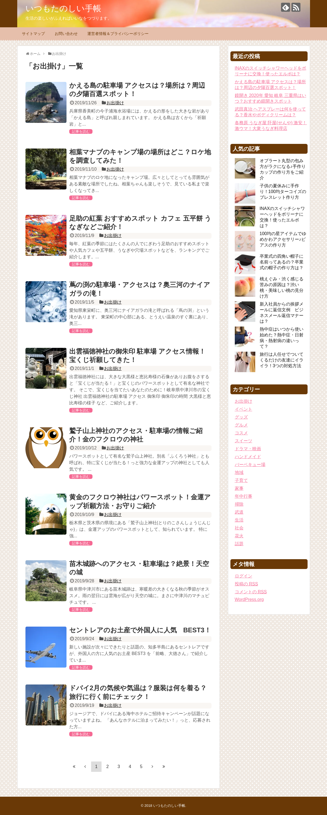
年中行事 (243, 496)
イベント (243, 409)
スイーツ (243, 440)
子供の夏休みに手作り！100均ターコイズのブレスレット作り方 (283, 191)
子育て (241, 480)
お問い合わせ (66, 33)
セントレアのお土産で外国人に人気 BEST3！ (140, 630)
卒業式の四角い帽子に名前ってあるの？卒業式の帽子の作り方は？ (281, 262)
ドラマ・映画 (248, 448)
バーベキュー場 (250, 464)
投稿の (246, 584)
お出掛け (115, 102)
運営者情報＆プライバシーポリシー (118, 33)
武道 (239, 512)
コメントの (251, 591)
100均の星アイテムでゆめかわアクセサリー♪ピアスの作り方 (283, 239)
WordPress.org (249, 599)
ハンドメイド (248, 456)
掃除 (239, 504)
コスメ (241, 433)
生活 (239, 520)
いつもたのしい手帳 (63, 8)
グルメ (241, 425)
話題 (239, 543)
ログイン (243, 576)
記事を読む (81, 131)
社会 (239, 528)
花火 (239, 536)
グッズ (241, 417)
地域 (239, 472)
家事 (239, 488)
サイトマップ (33, 33)
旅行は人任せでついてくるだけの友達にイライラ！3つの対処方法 (281, 360)
